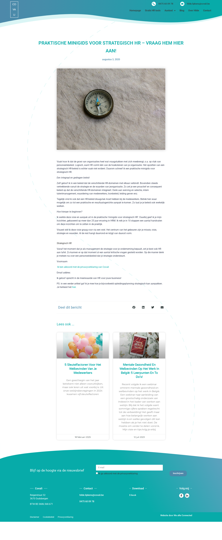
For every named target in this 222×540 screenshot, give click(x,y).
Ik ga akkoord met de (118, 473)
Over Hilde (193, 10)
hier (74, 287)
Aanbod (170, 10)
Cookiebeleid (48, 517)
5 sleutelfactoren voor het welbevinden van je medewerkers (83, 369)
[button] (134, 307)
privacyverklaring (129, 473)
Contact (207, 10)
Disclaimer (34, 517)
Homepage (135, 10)
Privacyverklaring (65, 517)
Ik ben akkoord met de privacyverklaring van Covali (83, 267)
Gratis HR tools (152, 10)
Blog (182, 10)
